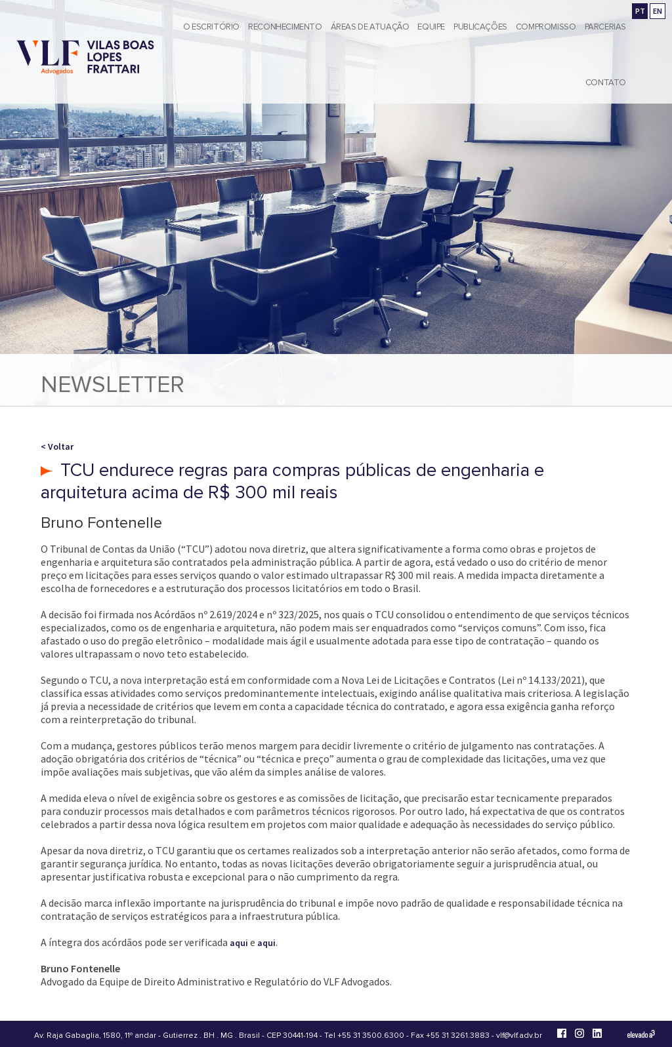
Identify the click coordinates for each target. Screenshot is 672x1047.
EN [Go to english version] (657, 11)
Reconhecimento (285, 27)
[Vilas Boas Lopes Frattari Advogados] (85, 58)
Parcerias (606, 27)
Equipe (431, 27)
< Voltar (57, 446)
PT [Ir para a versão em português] (640, 11)
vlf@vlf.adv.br (519, 1035)
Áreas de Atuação (370, 27)
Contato (605, 82)
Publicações (480, 27)
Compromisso (546, 27)
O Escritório (211, 27)
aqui (239, 943)
